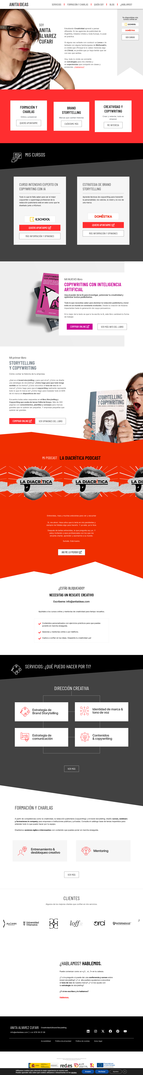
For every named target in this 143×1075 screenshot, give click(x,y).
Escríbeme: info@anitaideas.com (71, 601)
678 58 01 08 (37, 1032)
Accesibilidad (46, 1041)
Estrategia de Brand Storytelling (97, 186)
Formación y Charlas (77, 4)
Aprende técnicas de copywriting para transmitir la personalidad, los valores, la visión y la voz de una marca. (103, 200)
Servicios (56, 4)
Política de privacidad (63, 1041)
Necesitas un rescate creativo (71, 595)
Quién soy (99, 4)
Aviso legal (98, 1041)
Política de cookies (83, 1041)
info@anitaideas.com (19, 1032)
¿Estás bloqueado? (71, 588)
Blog (112, 4)
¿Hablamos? (126, 4)
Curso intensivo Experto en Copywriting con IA (38, 186)
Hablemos (64, 997)
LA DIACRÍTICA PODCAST (80, 458)
